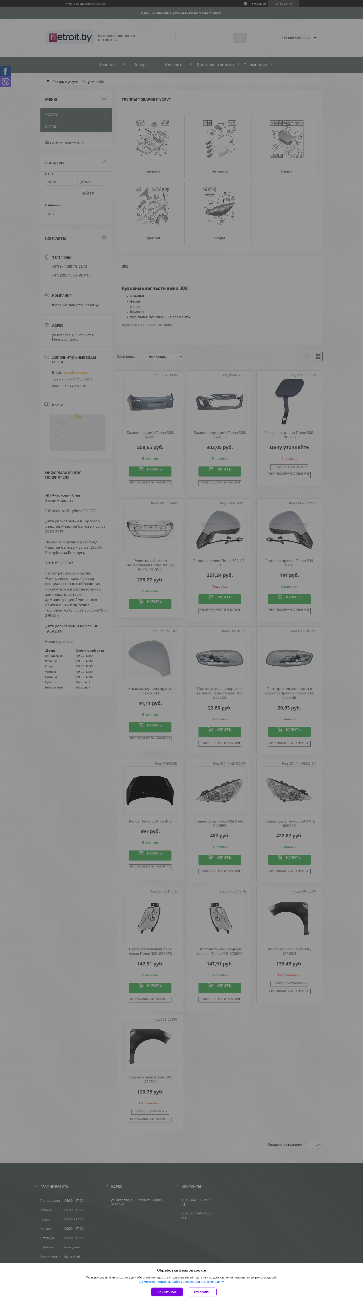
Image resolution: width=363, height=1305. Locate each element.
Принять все (167, 1292)
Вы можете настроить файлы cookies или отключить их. (179, 1281)
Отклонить (202, 1292)
